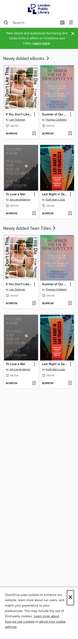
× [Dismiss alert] (73, 33)
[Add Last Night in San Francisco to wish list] (70, 213)
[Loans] (62, 23)
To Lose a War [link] (15, 194)
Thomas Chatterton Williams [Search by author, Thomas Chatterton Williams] (58, 119)
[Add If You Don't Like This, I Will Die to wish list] (34, 134)
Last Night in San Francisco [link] (55, 194)
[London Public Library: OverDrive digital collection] (39, 9)
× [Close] (70, 597)
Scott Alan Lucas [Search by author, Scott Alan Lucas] (55, 199)
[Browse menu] (71, 23)
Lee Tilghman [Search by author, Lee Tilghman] (17, 119)
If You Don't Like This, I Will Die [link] (19, 114)
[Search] (6, 22)
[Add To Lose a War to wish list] (34, 213)
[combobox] (30, 23)
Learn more (41, 43)
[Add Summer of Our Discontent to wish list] (70, 134)
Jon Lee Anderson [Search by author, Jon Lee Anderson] (19, 199)
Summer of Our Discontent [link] (55, 114)
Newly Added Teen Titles (29, 228)
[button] (34, 115)
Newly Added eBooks (26, 58)
